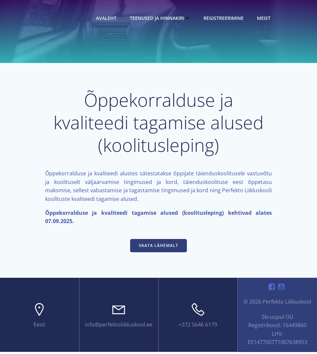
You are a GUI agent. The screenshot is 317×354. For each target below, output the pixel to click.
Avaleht (107, 18)
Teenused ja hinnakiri (161, 18)
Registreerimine (224, 18)
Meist (265, 18)
